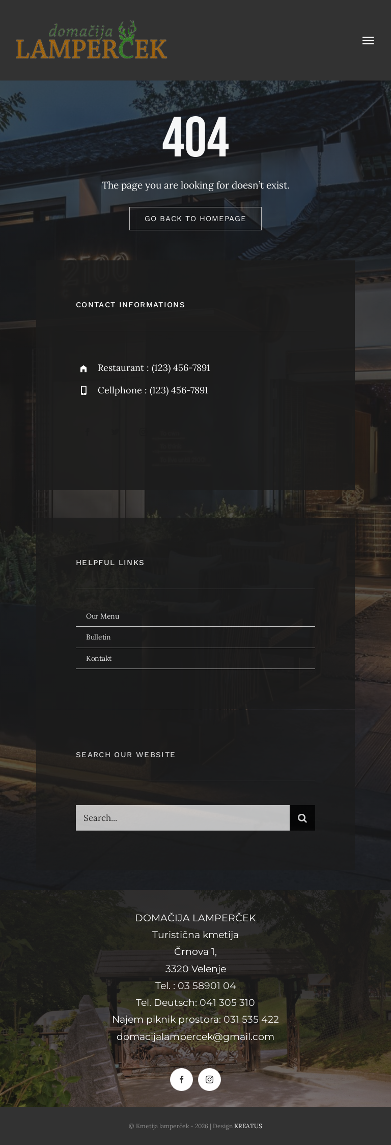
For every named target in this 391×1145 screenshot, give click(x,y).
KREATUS (248, 1126)
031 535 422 (251, 1019)
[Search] (302, 822)
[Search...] (183, 822)
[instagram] (143, 431)
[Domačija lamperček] (91, 25)
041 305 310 (227, 1002)
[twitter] (115, 431)
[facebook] (87, 431)
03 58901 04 (207, 986)
